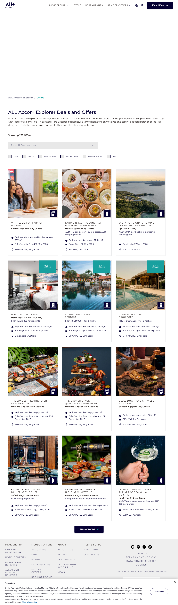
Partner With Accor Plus (67, 566)
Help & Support (94, 544)
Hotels (76, 5)
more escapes (50, 156)
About (62, 544)
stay (114, 156)
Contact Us (91, 554)
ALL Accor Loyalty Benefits (12, 572)
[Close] (175, 582)
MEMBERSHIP (57, 5)
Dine (34, 554)
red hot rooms (95, 156)
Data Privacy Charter (141, 561)
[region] (89, 592)
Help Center (92, 549)
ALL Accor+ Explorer (20, 97)
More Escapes (40, 564)
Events (36, 559)
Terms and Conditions (141, 557)
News (61, 572)
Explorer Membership (13, 551)
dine (16, 156)
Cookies (141, 564)
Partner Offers (37, 570)
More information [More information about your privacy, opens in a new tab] (29, 602)
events (31, 156)
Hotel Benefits (15, 557)
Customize (159, 592)
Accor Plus (65, 549)
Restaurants (94, 5)
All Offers (38, 549)
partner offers (72, 156)
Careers (141, 553)
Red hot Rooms (41, 577)
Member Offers (117, 5)
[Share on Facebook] (167, 97)
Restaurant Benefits (13, 563)
